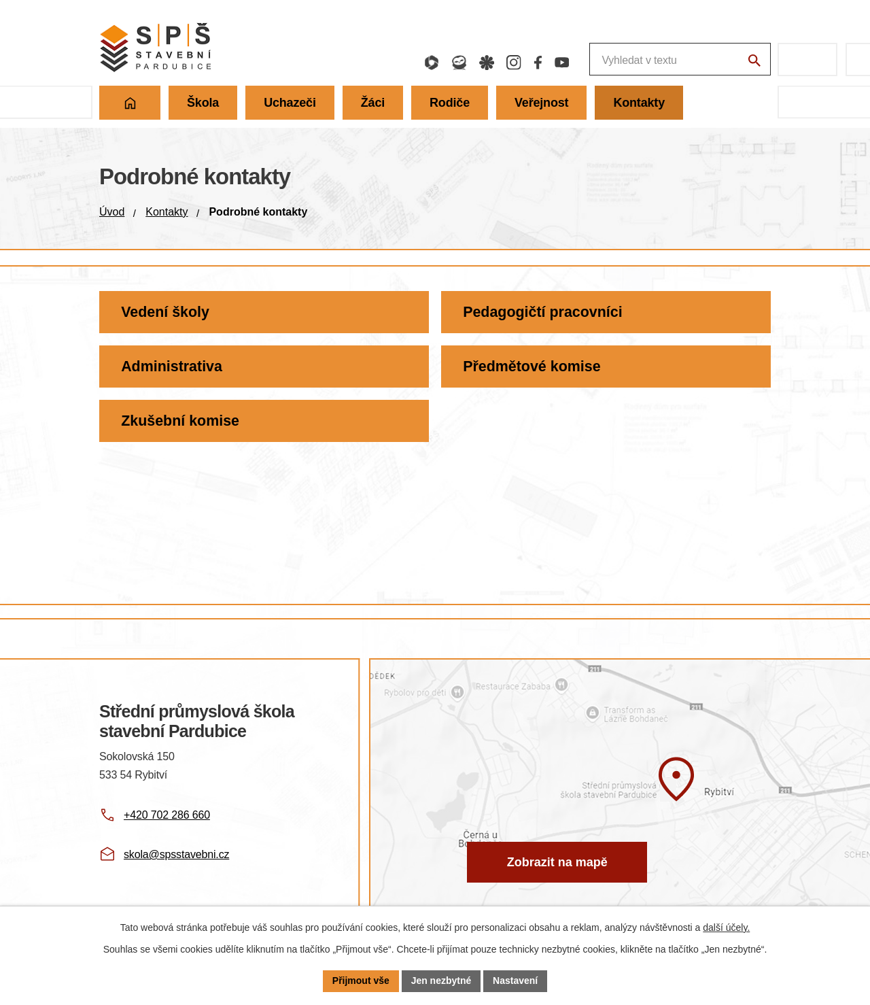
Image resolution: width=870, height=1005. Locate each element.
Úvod (111, 212)
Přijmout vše (360, 980)
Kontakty (166, 212)
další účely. (726, 927)
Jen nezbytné (441, 980)
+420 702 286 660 (167, 815)
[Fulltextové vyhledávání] (608, 59)
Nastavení (515, 980)
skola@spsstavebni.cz (176, 854)
